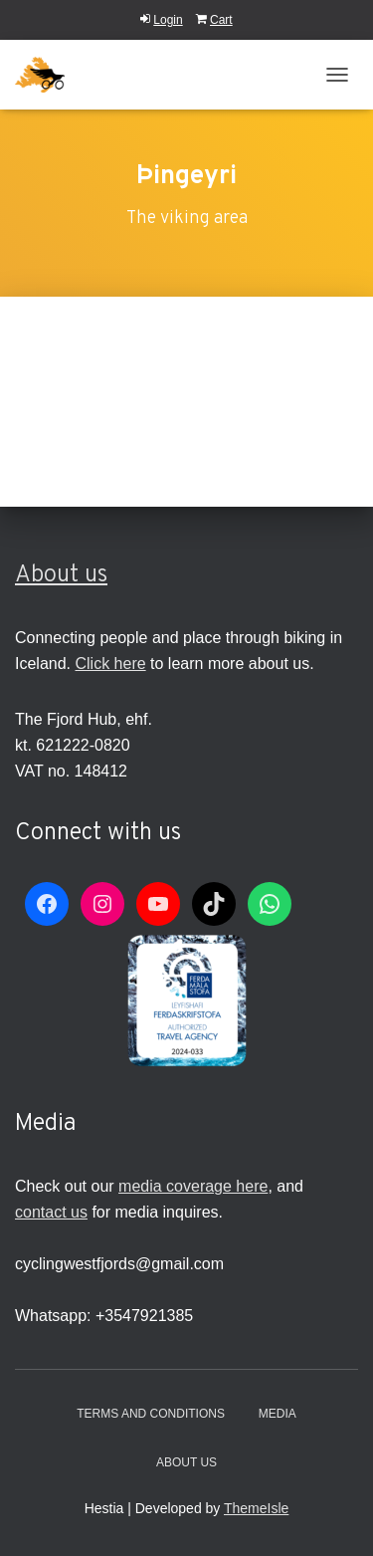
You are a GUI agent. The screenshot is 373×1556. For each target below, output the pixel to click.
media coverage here (193, 1186)
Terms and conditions (151, 1414)
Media (277, 1414)
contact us (51, 1212)
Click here (110, 663)
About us (61, 575)
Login (161, 20)
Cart (214, 20)
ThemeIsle (256, 1508)
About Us (186, 1462)
